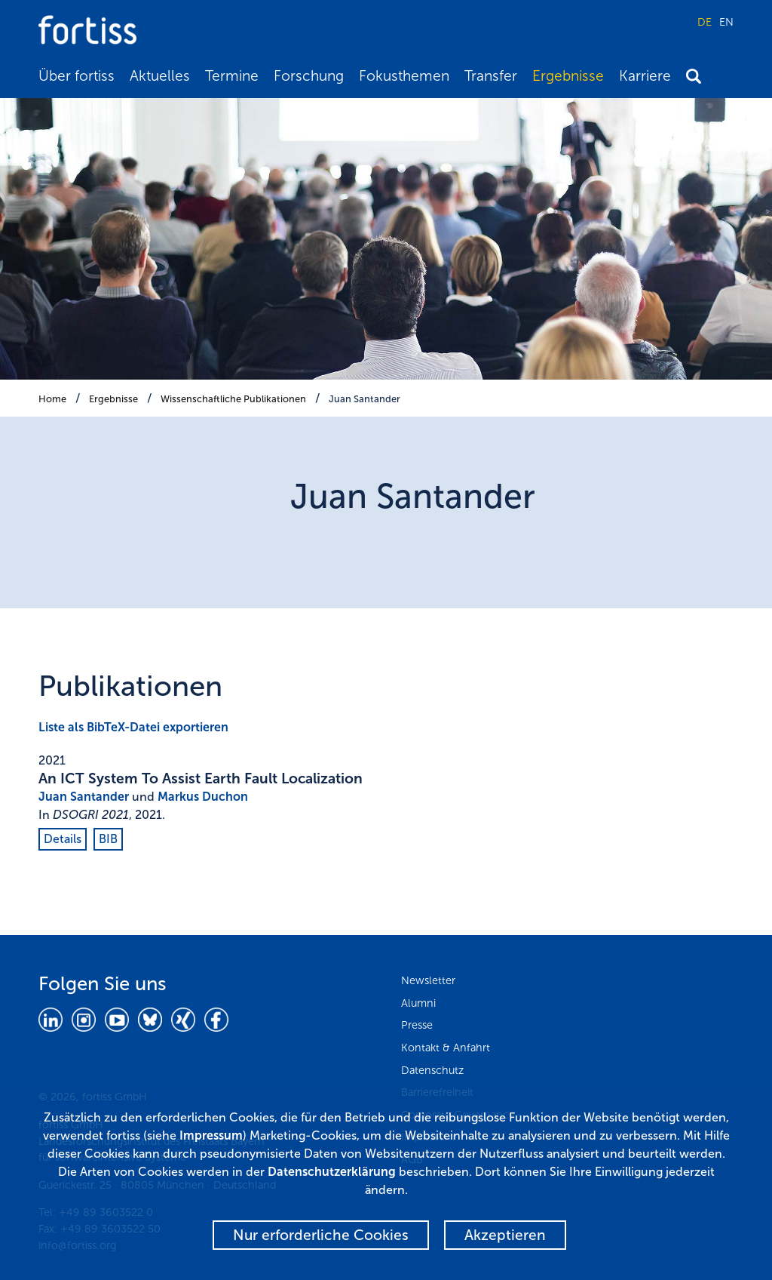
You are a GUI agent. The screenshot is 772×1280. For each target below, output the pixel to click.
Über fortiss (76, 76)
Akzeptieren (505, 1235)
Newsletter (428, 980)
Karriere (645, 76)
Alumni (418, 1003)
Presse (417, 1025)
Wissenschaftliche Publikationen (233, 399)
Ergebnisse (568, 76)
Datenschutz (432, 1070)
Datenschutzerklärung (332, 1172)
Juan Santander (364, 399)
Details (62, 839)
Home (52, 399)
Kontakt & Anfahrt (445, 1047)
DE (704, 22)
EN (726, 22)
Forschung (309, 76)
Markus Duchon (203, 796)
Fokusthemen (404, 76)
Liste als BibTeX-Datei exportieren (133, 727)
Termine (232, 76)
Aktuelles (160, 76)
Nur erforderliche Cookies (321, 1235)
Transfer (490, 76)
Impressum (211, 1135)
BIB (108, 839)
